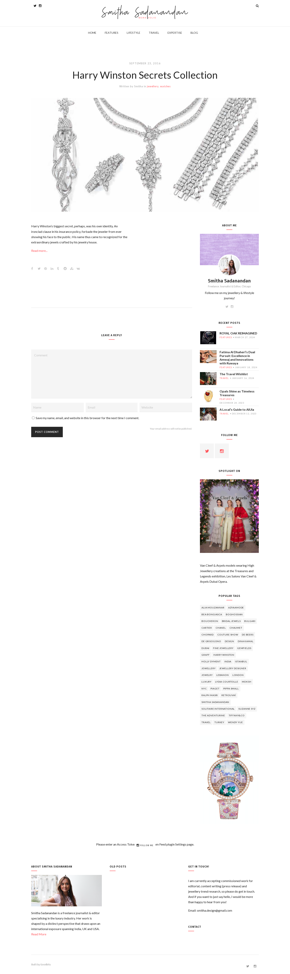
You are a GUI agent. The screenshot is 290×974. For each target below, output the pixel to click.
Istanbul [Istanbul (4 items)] (241, 661)
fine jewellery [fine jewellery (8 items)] (223, 648)
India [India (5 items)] (227, 661)
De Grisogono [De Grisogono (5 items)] (211, 641)
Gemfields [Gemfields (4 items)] (244, 648)
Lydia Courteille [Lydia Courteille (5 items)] (226, 681)
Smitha (138, 86)
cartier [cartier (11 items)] (207, 627)
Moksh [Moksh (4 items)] (246, 681)
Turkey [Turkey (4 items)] (219, 722)
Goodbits (45, 964)
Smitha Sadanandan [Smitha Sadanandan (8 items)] (215, 702)
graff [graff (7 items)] (206, 654)
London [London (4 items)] (238, 675)
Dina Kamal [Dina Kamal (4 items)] (245, 641)
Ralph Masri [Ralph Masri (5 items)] (210, 695)
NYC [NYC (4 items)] (204, 688)
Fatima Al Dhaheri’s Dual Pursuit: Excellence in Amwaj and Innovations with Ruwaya (237, 357)
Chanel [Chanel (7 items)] (221, 627)
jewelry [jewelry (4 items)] (207, 675)
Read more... (39, 250)
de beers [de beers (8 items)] (248, 634)
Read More (38, 934)
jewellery (153, 86)
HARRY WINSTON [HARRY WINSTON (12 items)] (223, 654)
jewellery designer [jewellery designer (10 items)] (232, 668)
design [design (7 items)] (229, 641)
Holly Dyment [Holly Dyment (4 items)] (211, 661)
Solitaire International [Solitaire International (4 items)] (218, 708)
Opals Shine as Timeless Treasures (237, 393)
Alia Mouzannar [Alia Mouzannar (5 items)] (213, 607)
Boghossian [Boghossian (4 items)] (234, 614)
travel (224, 378)
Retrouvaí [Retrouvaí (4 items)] (229, 695)
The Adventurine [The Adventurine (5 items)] (213, 715)
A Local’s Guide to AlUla (237, 409)
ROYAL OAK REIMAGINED (238, 333)
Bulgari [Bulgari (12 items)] (249, 621)
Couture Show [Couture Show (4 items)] (227, 634)
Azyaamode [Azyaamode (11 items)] (236, 607)
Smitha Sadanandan (145, 13)
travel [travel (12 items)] (206, 722)
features (226, 337)
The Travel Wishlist (234, 374)
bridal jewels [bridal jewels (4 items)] (231, 621)
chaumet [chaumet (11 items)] (236, 627)
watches (165, 86)
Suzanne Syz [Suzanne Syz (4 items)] (246, 708)
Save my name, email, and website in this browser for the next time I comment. (87, 418)
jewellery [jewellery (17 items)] (209, 668)
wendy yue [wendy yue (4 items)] (235, 722)
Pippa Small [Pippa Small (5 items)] (231, 688)
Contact (194, 926)
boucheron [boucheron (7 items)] (210, 621)
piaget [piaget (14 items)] (215, 688)
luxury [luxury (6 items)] (207, 681)
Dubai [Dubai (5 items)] (205, 648)
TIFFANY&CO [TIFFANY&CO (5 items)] (237, 715)
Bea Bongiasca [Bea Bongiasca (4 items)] (212, 614)
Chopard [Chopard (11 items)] (208, 634)
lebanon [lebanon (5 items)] (222, 675)
